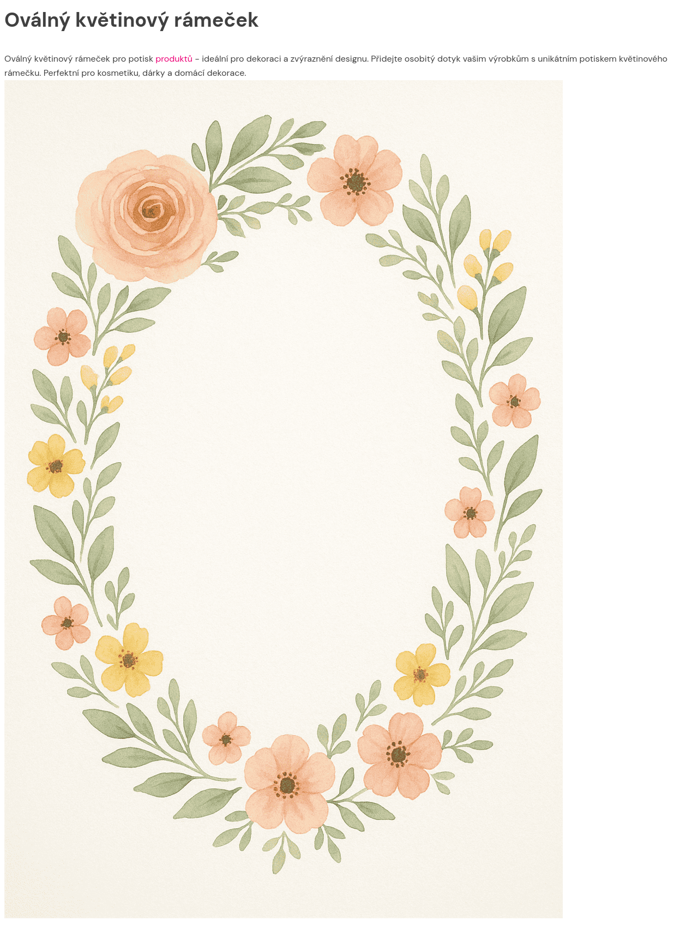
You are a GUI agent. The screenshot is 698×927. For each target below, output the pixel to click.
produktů (173, 58)
